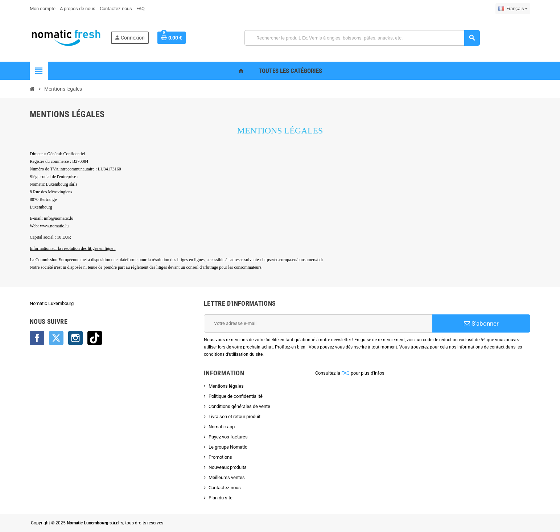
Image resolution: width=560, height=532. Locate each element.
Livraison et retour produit (234, 416)
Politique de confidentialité (236, 396)
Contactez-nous (225, 487)
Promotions (220, 457)
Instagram (75, 338)
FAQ (345, 373)
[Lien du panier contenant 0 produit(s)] (171, 38)
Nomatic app (222, 426)
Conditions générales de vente (239, 406)
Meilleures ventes (227, 477)
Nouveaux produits (228, 467)
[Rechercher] (361, 38)
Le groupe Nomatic (228, 447)
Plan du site (220, 497)
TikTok (94, 338)
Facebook (37, 338)
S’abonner (481, 323)
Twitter (56, 338)
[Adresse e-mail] (318, 323)
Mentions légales (226, 386)
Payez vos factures (228, 437)
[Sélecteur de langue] (512, 8)
